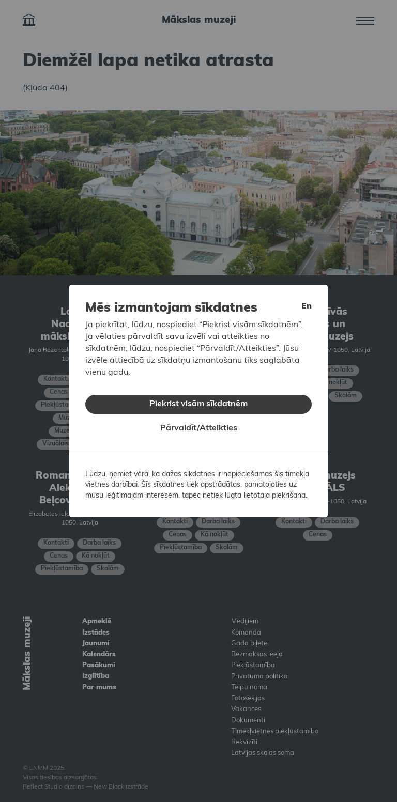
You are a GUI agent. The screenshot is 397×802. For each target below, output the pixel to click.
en (306, 300)
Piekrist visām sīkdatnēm (198, 397)
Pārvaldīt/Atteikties (198, 422)
